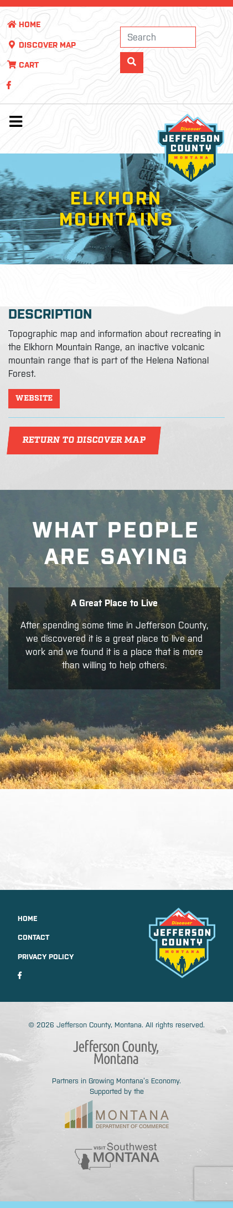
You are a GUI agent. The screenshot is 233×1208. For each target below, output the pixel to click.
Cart (23, 64)
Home (23, 24)
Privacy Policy (46, 957)
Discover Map (41, 44)
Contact (33, 937)
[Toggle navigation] (15, 124)
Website (34, 398)
